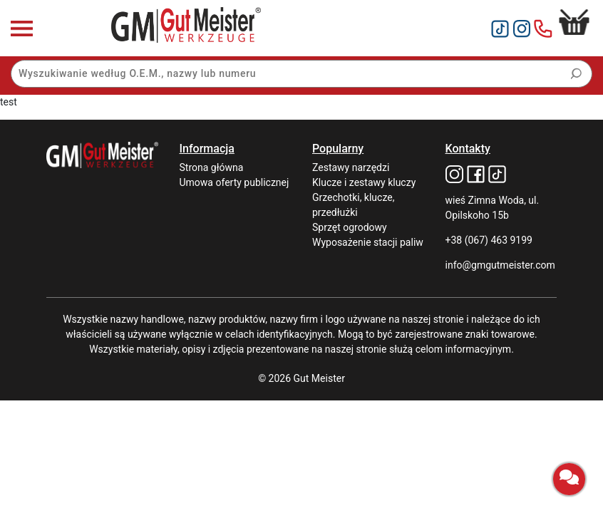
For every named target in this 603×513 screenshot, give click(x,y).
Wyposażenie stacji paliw (367, 242)
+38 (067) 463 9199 (488, 240)
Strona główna (212, 167)
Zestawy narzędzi (350, 167)
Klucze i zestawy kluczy (364, 182)
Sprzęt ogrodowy (349, 227)
